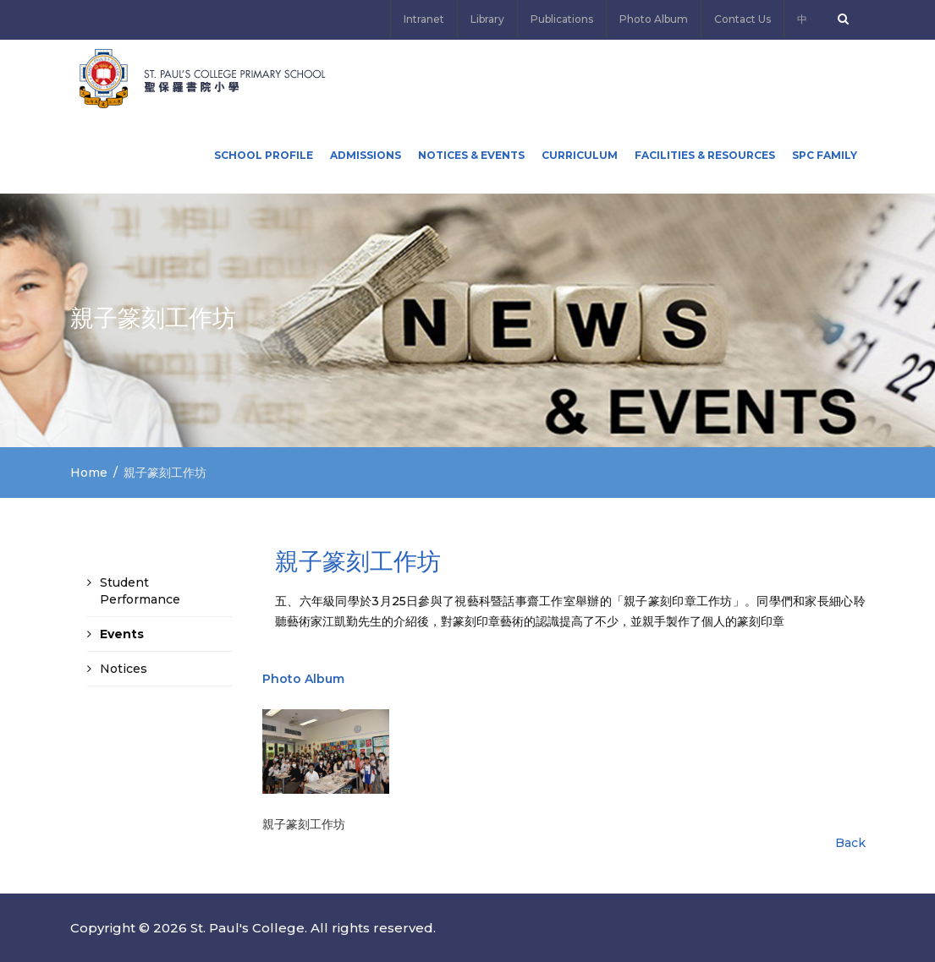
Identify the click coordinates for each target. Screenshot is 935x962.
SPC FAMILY (824, 155)
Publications (562, 19)
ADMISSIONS (365, 155)
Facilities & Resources (705, 155)
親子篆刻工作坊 (303, 824)
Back (850, 842)
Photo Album (653, 19)
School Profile (263, 155)
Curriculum (580, 155)
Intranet (424, 19)
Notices (123, 668)
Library (487, 19)
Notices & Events (471, 155)
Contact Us (742, 19)
